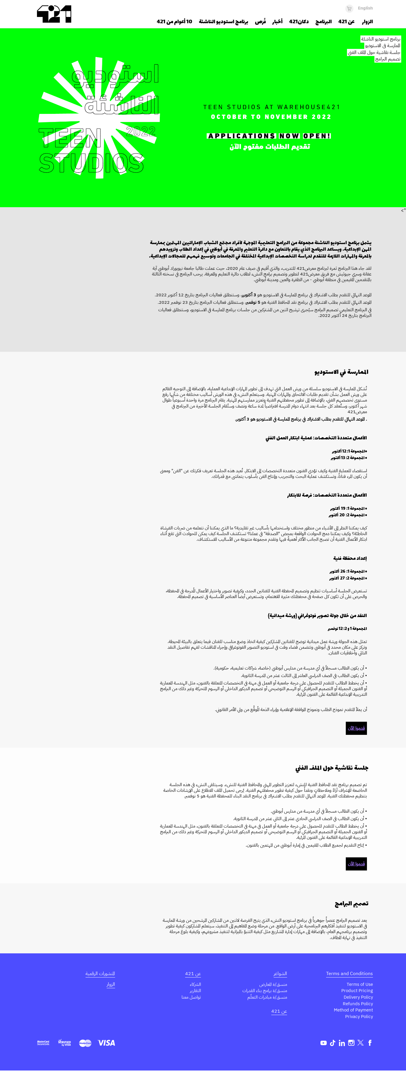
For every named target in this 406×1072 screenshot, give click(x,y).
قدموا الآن (356, 728)
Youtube (323, 1044)
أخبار (277, 22)
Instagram (351, 1044)
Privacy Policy (358, 1017)
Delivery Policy (357, 997)
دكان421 (299, 22)
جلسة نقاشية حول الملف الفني (374, 52)
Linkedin (342, 1044)
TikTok (333, 1044)
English (365, 8)
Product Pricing (356, 990)
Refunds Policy (357, 1004)
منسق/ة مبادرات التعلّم (266, 997)
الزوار (111, 984)
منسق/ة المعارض (272, 984)
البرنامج (323, 22)
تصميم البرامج (387, 59)
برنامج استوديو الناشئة (380, 39)
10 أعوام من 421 (174, 22)
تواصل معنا (190, 997)
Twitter (360, 1044)
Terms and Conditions (349, 973)
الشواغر (280, 973)
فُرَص (260, 22)
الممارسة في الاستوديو (382, 45)
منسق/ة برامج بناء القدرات (263, 990)
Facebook (370, 1044)
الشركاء (195, 984)
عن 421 (279, 1011)
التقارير (195, 990)
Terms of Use (359, 984)
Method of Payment (352, 1010)
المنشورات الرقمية (100, 973)
